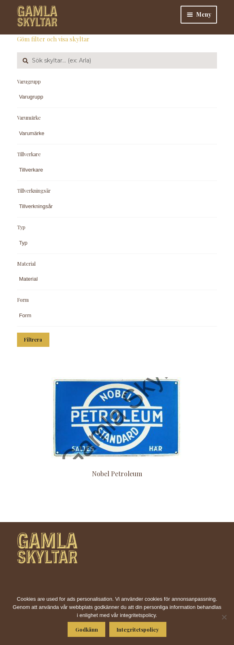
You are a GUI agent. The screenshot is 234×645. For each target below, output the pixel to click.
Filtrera (33, 339)
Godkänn (86, 629)
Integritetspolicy (138, 629)
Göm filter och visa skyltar (53, 39)
